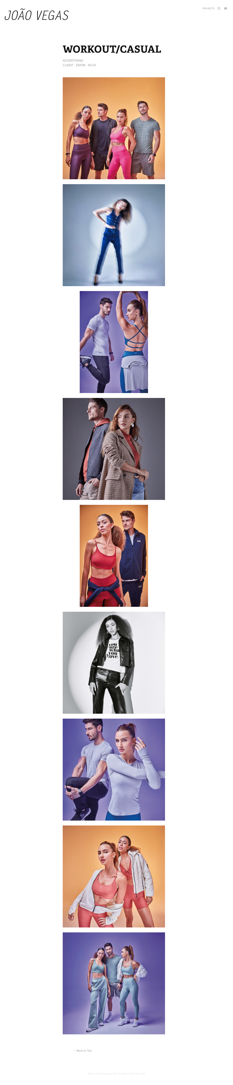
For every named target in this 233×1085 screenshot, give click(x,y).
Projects (208, 8)
